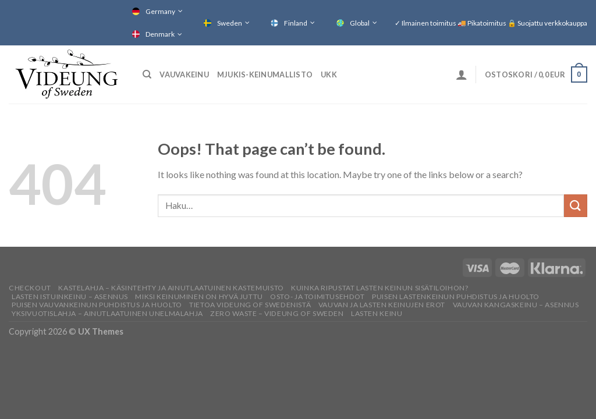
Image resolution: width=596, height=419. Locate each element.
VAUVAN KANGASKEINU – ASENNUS (516, 304)
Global (360, 23)
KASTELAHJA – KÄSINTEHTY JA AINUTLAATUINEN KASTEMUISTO (170, 287)
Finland (295, 23)
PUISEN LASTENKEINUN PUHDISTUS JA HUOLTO (456, 296)
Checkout (30, 287)
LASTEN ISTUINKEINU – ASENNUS (70, 296)
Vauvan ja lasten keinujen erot (381, 304)
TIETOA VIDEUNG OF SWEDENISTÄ (250, 304)
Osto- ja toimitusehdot (317, 296)
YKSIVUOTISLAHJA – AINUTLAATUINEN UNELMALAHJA (107, 313)
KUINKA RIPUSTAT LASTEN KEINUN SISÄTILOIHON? (379, 287)
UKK (329, 74)
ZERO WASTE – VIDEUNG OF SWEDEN (276, 313)
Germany (160, 11)
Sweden (229, 23)
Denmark (160, 34)
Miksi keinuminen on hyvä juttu (198, 296)
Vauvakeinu (184, 74)
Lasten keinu (376, 313)
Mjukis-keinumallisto (265, 74)
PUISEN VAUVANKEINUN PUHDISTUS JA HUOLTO (97, 304)
